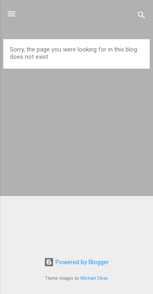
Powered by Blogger (76, 262)
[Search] (141, 16)
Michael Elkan (94, 278)
